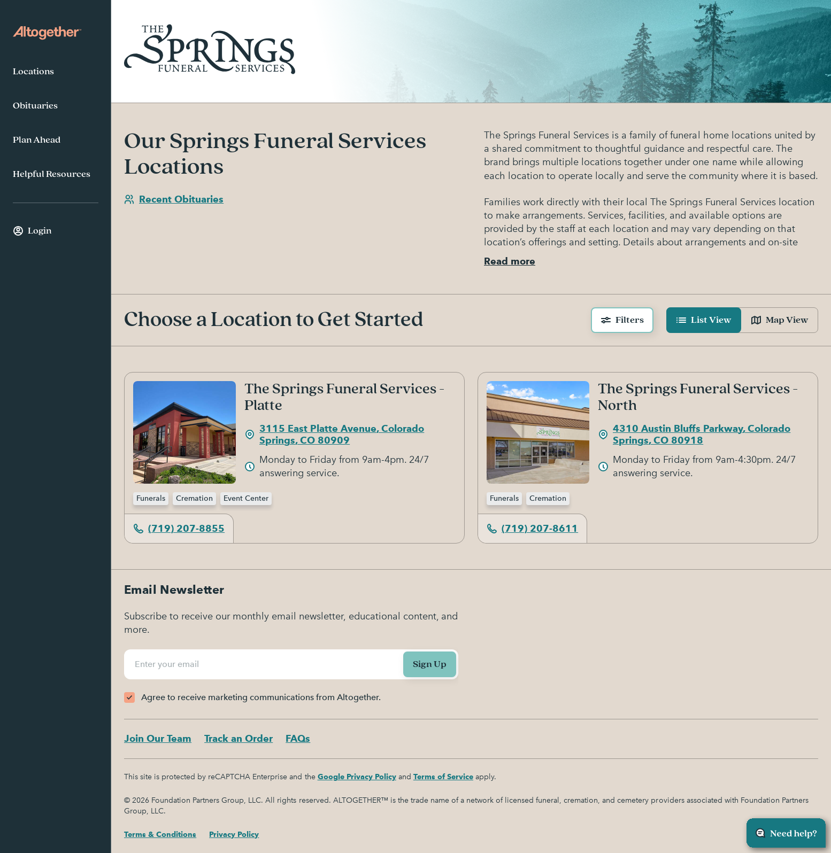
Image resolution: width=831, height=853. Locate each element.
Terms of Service (443, 776)
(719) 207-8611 (532, 528)
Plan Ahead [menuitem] (36, 140)
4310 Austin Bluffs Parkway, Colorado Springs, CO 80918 (694, 434)
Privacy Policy (234, 834)
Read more (509, 261)
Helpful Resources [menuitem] (51, 174)
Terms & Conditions (160, 834)
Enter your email (168, 664)
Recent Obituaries (174, 199)
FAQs (298, 738)
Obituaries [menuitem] (35, 106)
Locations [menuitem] (33, 71)
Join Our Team (157, 738)
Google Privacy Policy (357, 776)
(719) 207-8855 (179, 528)
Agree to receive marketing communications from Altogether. (261, 697)
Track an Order (238, 738)
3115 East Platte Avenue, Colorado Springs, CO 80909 (334, 434)
